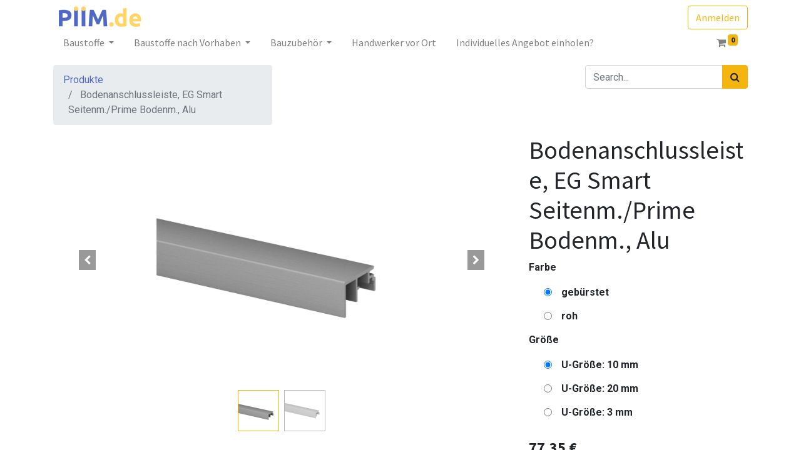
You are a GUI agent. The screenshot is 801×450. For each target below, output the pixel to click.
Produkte (83, 80)
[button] (87, 260)
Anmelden (718, 17)
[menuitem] (394, 42)
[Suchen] (735, 77)
